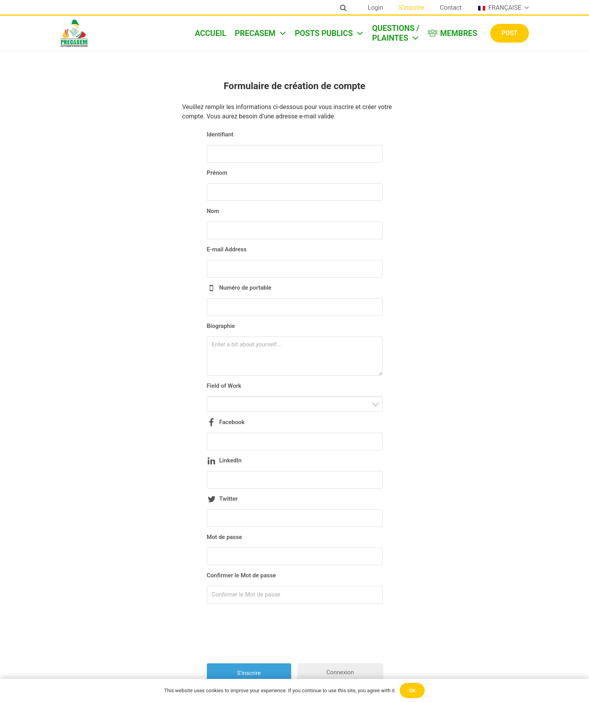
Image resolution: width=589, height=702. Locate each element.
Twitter (228, 498)
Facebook (232, 422)
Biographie (221, 326)
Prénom (217, 172)
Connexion (340, 672)
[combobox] (295, 404)
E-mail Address (227, 249)
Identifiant (220, 134)
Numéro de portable (245, 287)
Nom (213, 211)
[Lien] (74, 33)
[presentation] (295, 636)
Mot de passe (224, 537)
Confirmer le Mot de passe (241, 575)
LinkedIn (230, 460)
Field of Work (224, 385)
